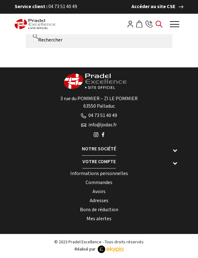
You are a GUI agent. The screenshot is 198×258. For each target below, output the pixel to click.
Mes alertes (99, 219)
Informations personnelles (99, 173)
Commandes (99, 182)
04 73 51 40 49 (99, 115)
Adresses (99, 200)
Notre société (99, 149)
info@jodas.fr (98, 125)
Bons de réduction (99, 210)
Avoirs (99, 191)
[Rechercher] (99, 40)
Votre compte (99, 161)
